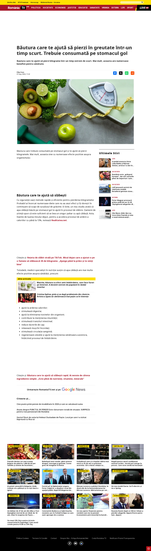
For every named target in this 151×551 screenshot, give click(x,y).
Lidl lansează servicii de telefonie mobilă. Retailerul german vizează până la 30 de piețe (123, 189)
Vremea (105, 8)
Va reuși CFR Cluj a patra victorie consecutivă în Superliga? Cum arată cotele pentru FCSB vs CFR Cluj (22, 522)
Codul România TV (99, 538)
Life (123, 8)
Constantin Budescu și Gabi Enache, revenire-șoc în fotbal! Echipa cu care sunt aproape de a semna (58, 513)
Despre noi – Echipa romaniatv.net (74, 538)
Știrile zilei (11, 2)
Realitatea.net (59, 220)
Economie (60, 8)
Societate (48, 8)
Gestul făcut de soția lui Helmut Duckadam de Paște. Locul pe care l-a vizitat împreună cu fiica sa (51, 418)
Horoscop (34, 2)
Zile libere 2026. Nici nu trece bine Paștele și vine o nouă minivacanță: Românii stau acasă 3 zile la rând (122, 215)
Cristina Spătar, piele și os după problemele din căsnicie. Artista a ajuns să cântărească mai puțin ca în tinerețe (63, 295)
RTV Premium (23, 2)
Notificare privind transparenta (122, 538)
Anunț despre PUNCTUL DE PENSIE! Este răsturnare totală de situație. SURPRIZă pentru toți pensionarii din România (53, 411)
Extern (115, 8)
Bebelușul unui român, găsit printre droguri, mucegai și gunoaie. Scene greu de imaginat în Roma (57, 463)
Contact (54, 538)
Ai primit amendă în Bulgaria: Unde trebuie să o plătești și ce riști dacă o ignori (22, 488)
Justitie (72, 8)
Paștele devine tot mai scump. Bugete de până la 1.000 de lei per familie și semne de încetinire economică (21, 463)
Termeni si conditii (39, 538)
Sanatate (94, 8)
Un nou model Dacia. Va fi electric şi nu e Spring (126, 487)
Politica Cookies (22, 538)
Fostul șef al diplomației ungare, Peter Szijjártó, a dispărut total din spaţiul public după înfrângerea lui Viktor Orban (56, 488)
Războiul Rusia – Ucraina (50, 2)
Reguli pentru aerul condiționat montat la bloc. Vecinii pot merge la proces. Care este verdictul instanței (126, 463)
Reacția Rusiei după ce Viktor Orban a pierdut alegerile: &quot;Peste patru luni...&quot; (127, 513)
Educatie (82, 8)
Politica (35, 8)
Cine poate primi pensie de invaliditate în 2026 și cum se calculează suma (50, 404)
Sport (130, 8)
